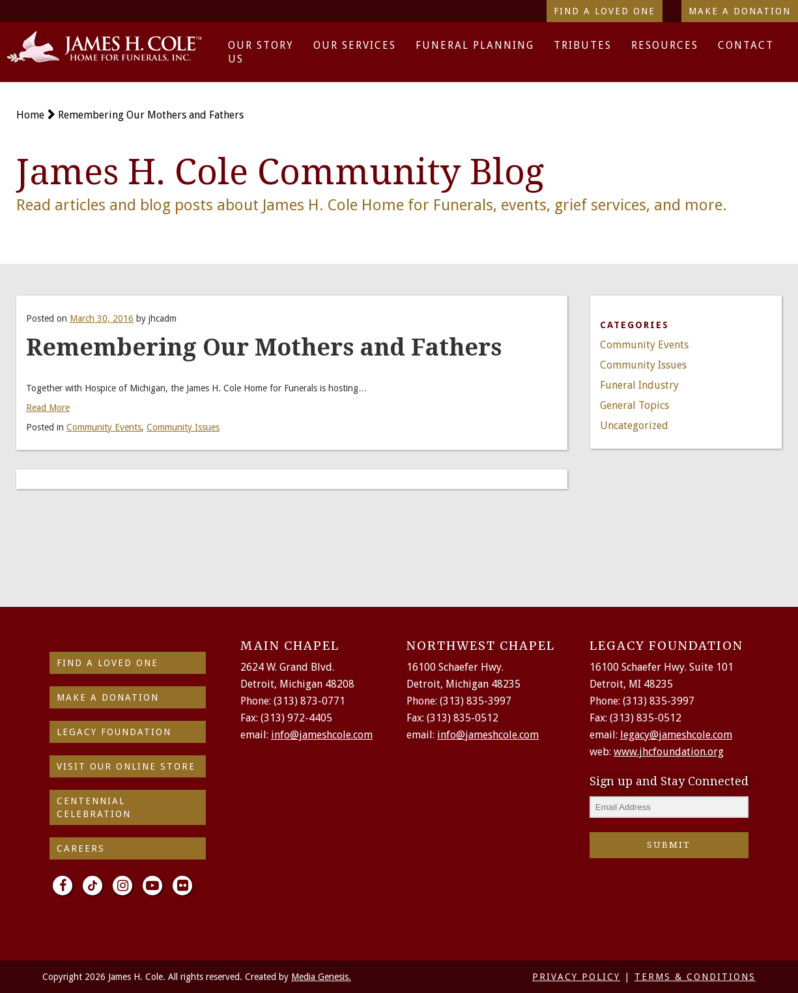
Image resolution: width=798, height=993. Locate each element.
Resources (664, 45)
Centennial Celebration (94, 807)
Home (30, 115)
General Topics (634, 405)
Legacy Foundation (114, 732)
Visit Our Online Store (126, 766)
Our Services (354, 45)
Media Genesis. (321, 977)
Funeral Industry (639, 385)
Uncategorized (634, 425)
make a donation (108, 697)
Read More (48, 407)
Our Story (261, 45)
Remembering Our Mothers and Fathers (151, 115)
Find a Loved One (604, 11)
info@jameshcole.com (322, 735)
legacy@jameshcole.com (676, 735)
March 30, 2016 (102, 318)
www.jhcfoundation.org (669, 752)
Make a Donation (740, 11)
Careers (81, 848)
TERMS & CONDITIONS (695, 977)
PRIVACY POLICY (576, 977)
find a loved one (107, 663)
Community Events (103, 427)
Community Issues (183, 427)
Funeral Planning (475, 45)
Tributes (583, 45)
